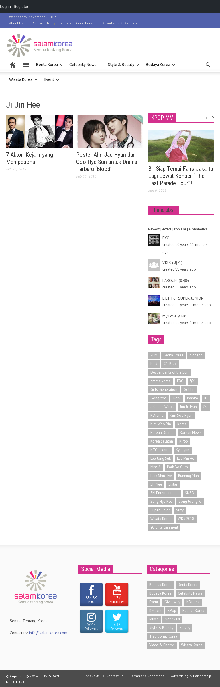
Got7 (177, 398)
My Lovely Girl (174, 316)
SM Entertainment (164, 492)
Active (167, 229)
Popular (180, 229)
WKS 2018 (186, 518)
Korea (182, 424)
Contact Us (41, 23)
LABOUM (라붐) (175, 280)
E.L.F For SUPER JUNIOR (182, 298)
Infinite (192, 398)
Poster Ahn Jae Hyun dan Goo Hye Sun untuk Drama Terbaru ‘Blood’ (106, 161)
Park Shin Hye (161, 475)
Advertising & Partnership (122, 23)
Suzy (180, 510)
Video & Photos (162, 645)
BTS (153, 363)
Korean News (190, 432)
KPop (183, 441)
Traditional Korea (163, 636)
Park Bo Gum (177, 467)
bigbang (196, 355)
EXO (166, 237)
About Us (16, 23)
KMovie (155, 610)
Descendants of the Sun (169, 372)
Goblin (189, 389)
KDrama (157, 415)
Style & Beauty (122, 67)
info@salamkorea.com (48, 632)
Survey (185, 627)
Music (153, 619)
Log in (5, 6)
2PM (153, 355)
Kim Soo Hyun (181, 415)
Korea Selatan (161, 441)
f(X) (193, 381)
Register (21, 6)
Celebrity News (83, 67)
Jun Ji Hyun (188, 406)
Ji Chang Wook (162, 406)
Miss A (155, 467)
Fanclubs (164, 210)
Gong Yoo (158, 398)
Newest (154, 229)
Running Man (188, 475)
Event (50, 82)
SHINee (156, 484)
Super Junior (160, 510)
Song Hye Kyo (161, 501)
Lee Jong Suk (160, 458)
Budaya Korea (159, 67)
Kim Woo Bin (160, 424)
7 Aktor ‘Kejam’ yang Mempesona (29, 158)
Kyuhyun (182, 449)
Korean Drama (162, 432)
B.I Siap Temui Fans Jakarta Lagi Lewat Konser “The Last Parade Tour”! (180, 176)
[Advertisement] (147, 44)
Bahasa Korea (160, 584)
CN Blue (170, 363)
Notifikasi (172, 619)
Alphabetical (199, 229)
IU (205, 398)
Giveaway (172, 601)
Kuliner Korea (193, 610)
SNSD (189, 492)
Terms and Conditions (76, 23)
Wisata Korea (21, 82)
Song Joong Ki (190, 501)
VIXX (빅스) (172, 262)
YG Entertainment (164, 527)
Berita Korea (48, 67)
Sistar (172, 484)
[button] (208, 64)
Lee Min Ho (186, 458)
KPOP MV (162, 117)
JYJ (205, 406)
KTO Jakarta (160, 449)
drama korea (160, 381)
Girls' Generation (163, 389)
